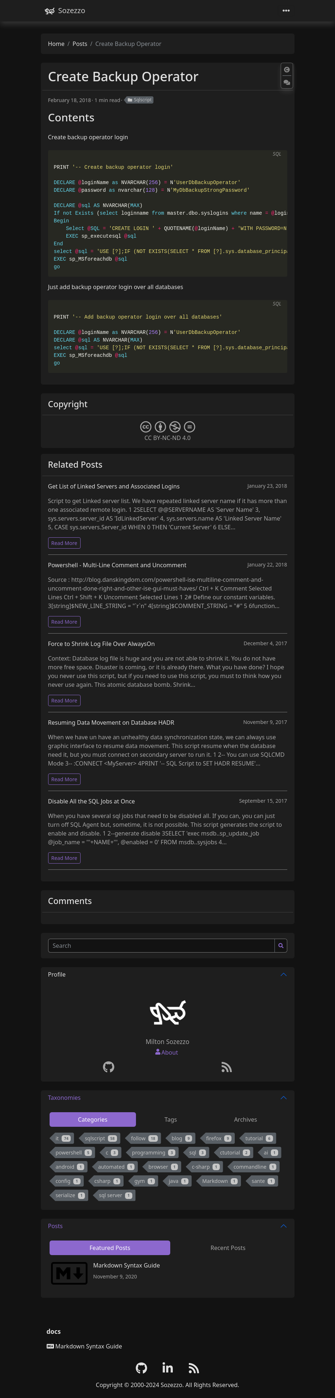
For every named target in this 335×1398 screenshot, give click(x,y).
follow (144, 1138)
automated (116, 1166)
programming (153, 1152)
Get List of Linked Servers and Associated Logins (114, 486)
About (169, 1052)
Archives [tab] (245, 1119)
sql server (115, 1195)
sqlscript (101, 1138)
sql (197, 1152)
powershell (74, 1152)
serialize (70, 1195)
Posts (80, 44)
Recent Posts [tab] (227, 1248)
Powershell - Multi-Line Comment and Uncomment (117, 565)
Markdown (220, 1180)
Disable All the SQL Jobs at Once (91, 801)
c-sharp (205, 1166)
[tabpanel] (168, 1168)
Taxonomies (64, 1098)
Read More (64, 543)
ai (271, 1152)
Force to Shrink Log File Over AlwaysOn (101, 644)
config (68, 1180)
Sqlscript (139, 100)
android (70, 1166)
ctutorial (235, 1152)
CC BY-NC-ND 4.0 (168, 431)
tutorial (259, 1138)
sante (263, 1180)
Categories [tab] (93, 1119)
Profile (57, 974)
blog (182, 1138)
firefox (218, 1138)
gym (145, 1180)
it (63, 1138)
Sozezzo (64, 11)
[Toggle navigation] (286, 10)
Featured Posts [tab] (110, 1248)
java (178, 1180)
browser (163, 1166)
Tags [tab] (170, 1119)
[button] (287, 70)
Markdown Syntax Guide (126, 1265)
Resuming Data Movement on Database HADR (111, 723)
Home (56, 44)
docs (54, 1331)
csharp (107, 1180)
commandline (255, 1166)
